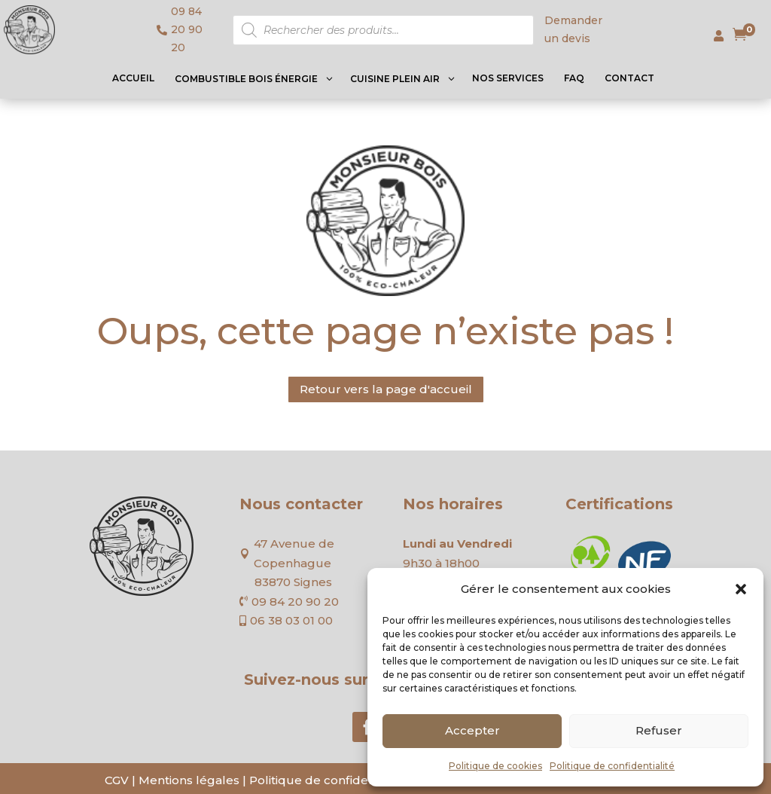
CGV (117, 780)
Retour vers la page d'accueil (386, 389)
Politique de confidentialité (612, 765)
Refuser (658, 730)
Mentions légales (189, 780)
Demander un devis (573, 29)
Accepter (472, 730)
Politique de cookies (495, 765)
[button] (740, 589)
